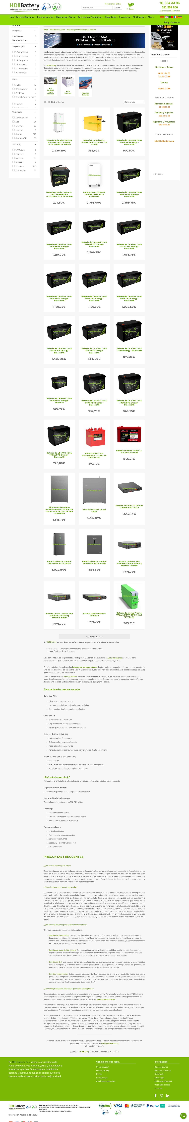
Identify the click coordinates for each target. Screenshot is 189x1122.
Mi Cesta (130, 6)
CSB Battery (26, 89)
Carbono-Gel (26, 117)
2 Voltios (26, 154)
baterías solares (70, 676)
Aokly (26, 85)
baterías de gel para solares (84, 667)
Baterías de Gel (55, 962)
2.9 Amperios (26, 60)
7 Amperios (26, 64)
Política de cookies (162, 1085)
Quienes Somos (161, 1067)
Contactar (158, 1088)
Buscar (117, 8)
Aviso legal (158, 1078)
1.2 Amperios (26, 52)
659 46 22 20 (164, 125)
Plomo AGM (26, 138)
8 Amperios (26, 72)
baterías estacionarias (106, 999)
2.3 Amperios (26, 56)
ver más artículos (94, 637)
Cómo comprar (102, 1067)
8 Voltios (26, 162)
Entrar (118, 4)
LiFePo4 (26, 126)
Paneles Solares (19, 40)
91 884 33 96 (170, 3)
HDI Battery (51, 65)
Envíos (99, 1074)
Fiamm (26, 104)
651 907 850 (170, 7)
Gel (26, 121)
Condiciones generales (105, 1081)
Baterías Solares (115, 658)
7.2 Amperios (26, 68)
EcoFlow (26, 93)
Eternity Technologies (26, 98)
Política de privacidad (163, 1081)
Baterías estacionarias (58, 974)
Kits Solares (17, 36)
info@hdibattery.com (109, 1043)
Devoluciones (101, 1078)
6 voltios (26, 158)
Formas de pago (103, 1070)
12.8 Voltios (26, 170)
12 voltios (26, 166)
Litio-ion (26, 130)
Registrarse (110, 4)
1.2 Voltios (26, 150)
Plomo (26, 134)
